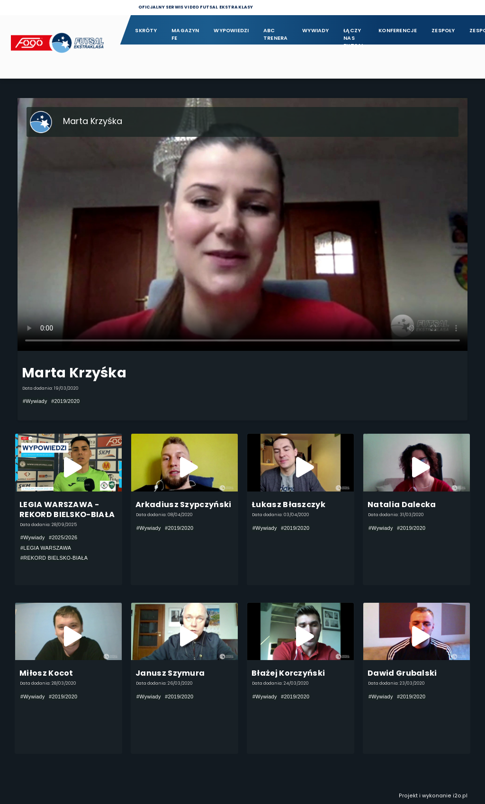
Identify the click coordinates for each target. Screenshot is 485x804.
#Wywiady (35, 401)
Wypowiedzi (231, 30)
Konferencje (397, 30)
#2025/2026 (63, 537)
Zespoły (443, 30)
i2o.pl (460, 795)
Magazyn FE (185, 34)
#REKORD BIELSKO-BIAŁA (54, 558)
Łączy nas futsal (353, 35)
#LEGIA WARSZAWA (45, 548)
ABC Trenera (275, 34)
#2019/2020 (65, 401)
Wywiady (315, 30)
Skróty (146, 30)
